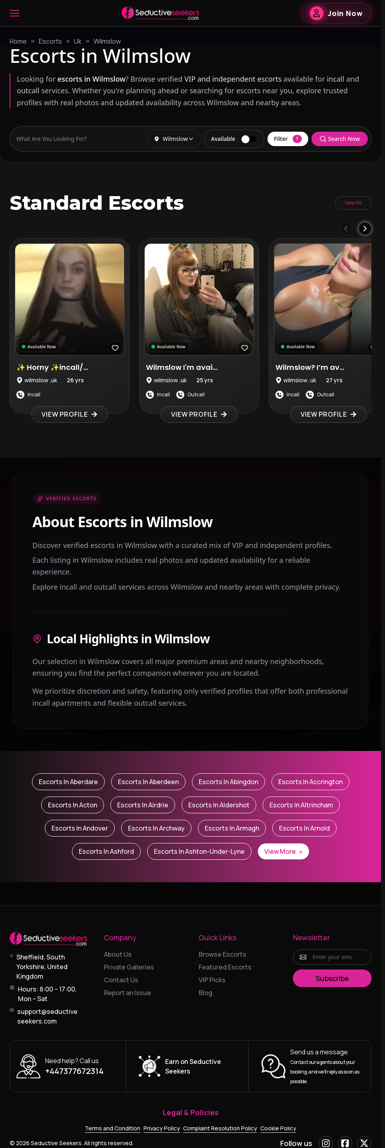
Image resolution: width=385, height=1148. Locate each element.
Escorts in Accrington (310, 781)
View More (283, 851)
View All (353, 202)
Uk (78, 41)
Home (18, 41)
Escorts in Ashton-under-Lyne (199, 851)
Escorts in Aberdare (68, 781)
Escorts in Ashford (106, 851)
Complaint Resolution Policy (220, 1128)
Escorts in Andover (80, 828)
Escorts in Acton (72, 805)
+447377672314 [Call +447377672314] (74, 1071)
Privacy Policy (162, 1128)
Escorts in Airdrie (142, 805)
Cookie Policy (278, 1128)
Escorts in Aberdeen (148, 781)
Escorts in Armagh (232, 828)
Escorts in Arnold (304, 828)
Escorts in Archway (156, 828)
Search (339, 139)
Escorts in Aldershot (218, 805)
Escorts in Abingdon (228, 781)
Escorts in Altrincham (301, 805)
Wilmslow (107, 41)
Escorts (50, 41)
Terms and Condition (112, 1128)
